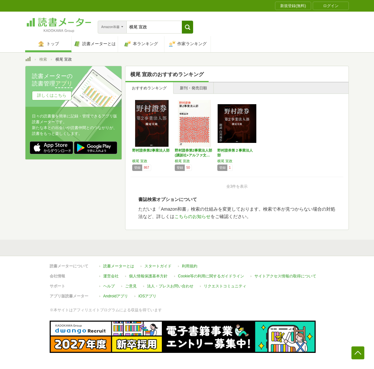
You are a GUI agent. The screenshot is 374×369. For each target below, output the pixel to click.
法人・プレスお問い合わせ (170, 286)
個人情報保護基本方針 (148, 276)
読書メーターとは (118, 266)
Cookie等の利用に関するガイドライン (211, 276)
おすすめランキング (149, 88)
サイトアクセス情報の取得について (285, 276)
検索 (43, 59)
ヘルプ (109, 286)
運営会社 (111, 276)
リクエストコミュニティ (225, 286)
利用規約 (189, 266)
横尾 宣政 (139, 161)
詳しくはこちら (51, 95)
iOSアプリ (147, 296)
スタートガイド (158, 266)
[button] (187, 27)
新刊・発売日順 (193, 88)
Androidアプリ (115, 296)
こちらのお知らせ (192, 216)
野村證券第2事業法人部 (151, 150)
